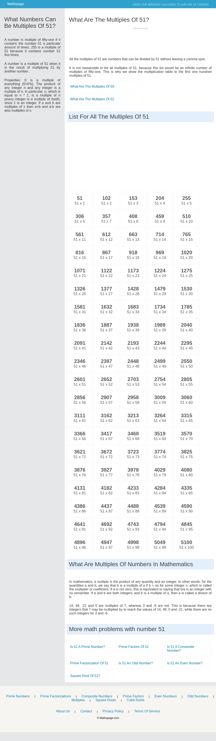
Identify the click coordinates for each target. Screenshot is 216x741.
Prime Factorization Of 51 (89, 663)
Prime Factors (133, 696)
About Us (63, 711)
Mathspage (15, 4)
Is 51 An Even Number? (185, 663)
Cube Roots (135, 700)
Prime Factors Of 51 (134, 647)
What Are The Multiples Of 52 (92, 99)
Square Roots (105, 700)
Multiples (78, 700)
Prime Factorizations (55, 696)
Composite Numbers (97, 696)
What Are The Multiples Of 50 (92, 86)
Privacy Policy (113, 711)
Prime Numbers (18, 696)
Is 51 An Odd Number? (136, 663)
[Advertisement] (32, 141)
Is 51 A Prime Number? (87, 647)
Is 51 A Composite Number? (180, 648)
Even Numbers (165, 696)
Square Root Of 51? (85, 676)
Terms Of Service (147, 711)
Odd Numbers (197, 696)
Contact (86, 711)
